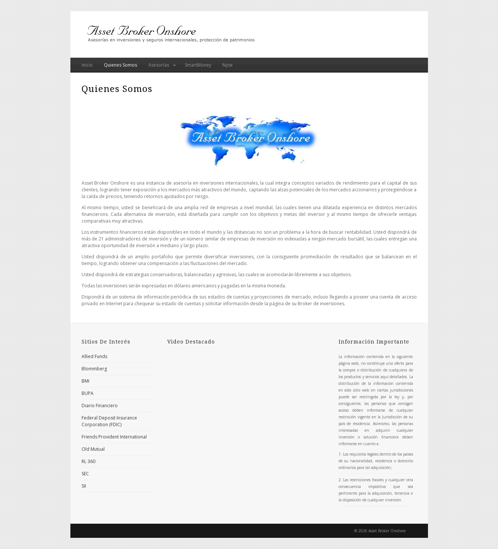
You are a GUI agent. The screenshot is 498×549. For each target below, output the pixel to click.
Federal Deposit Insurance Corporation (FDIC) (109, 421)
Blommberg (94, 369)
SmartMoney (198, 65)
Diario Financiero (100, 405)
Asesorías (159, 67)
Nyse (227, 65)
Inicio (87, 65)
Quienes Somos (120, 65)
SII (84, 486)
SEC (85, 473)
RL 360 (88, 461)
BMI (85, 381)
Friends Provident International (114, 437)
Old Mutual (93, 449)
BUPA (87, 393)
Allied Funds (94, 356)
